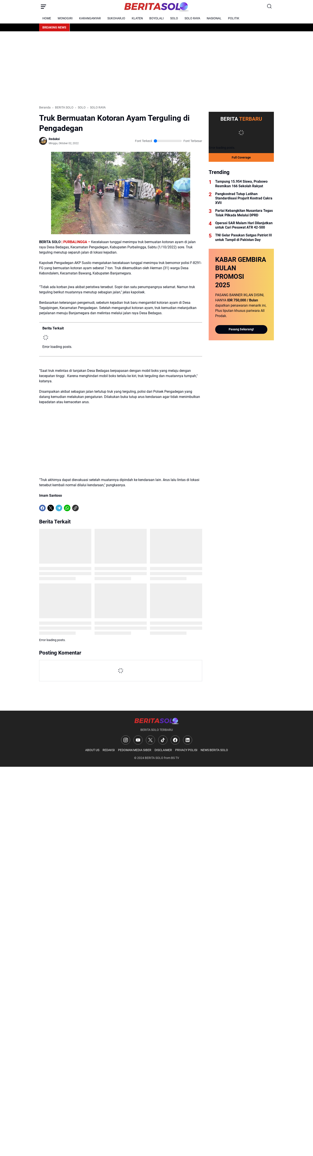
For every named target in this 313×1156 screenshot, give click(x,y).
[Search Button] (269, 6)
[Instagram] (125, 740)
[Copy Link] (75, 508)
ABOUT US (92, 750)
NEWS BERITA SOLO (214, 750)
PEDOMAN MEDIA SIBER (134, 750)
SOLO (174, 18)
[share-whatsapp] (83, 508)
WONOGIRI (65, 18)
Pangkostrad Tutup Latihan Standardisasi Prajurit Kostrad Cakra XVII (243, 198)
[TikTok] (162, 740)
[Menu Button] (43, 6)
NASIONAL (214, 18)
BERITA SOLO (154, 758)
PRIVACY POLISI (186, 750)
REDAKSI (109, 750)
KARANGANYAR (90, 18)
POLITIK (233, 18)
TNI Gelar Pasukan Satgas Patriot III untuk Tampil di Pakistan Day (243, 237)
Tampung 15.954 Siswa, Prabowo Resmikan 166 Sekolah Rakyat (241, 183)
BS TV (175, 758)
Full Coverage (241, 157)
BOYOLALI (156, 18)
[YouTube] (138, 740)
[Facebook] (42, 508)
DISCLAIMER (163, 750)
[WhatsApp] (67, 508)
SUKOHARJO (116, 18)
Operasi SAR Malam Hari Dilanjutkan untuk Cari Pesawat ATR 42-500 (244, 225)
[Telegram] (59, 508)
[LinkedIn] (187, 740)
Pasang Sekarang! (241, 329)
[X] (50, 508)
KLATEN (137, 18)
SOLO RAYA (192, 18)
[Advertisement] (156, 68)
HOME (46, 18)
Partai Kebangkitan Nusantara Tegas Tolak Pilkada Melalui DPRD (244, 213)
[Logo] (156, 720)
